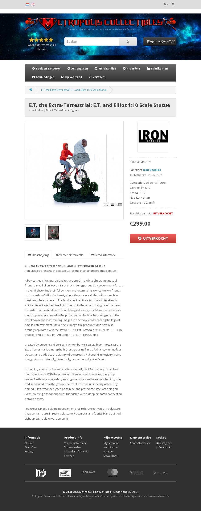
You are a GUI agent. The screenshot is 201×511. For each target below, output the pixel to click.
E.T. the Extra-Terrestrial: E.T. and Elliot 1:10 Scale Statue (74, 90)
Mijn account (111, 443)
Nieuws (29, 443)
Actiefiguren (77, 68)
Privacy (29, 451)
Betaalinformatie (103, 255)
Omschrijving (38, 255)
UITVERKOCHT (153, 238)
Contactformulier (140, 443)
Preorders (131, 68)
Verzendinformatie (69, 255)
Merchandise (105, 68)
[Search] (128, 41)
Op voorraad (71, 77)
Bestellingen (111, 455)
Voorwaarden (72, 447)
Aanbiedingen (43, 77)
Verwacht (97, 77)
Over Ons (30, 447)
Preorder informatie (76, 451)
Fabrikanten (157, 68)
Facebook (163, 447)
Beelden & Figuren (46, 68)
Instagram (163, 443)
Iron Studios (152, 170)
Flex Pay (69, 455)
